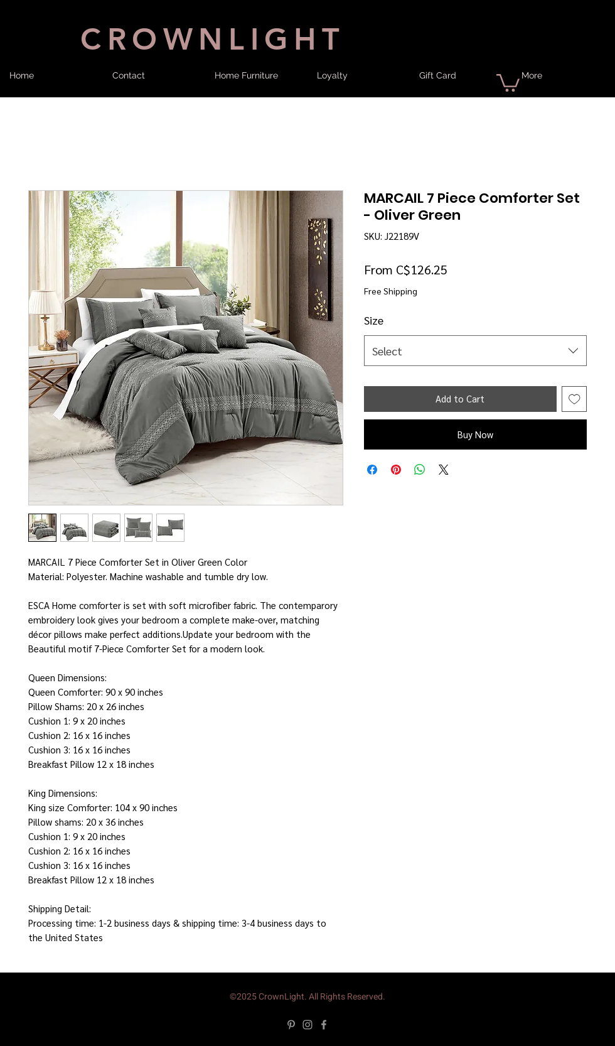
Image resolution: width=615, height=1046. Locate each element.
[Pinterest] (291, 1024)
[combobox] (475, 351)
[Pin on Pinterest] (396, 469)
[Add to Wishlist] (574, 399)
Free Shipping (390, 290)
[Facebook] (324, 1024)
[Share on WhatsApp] (419, 469)
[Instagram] (307, 1024)
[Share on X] (443, 469)
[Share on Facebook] (372, 469)
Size (373, 320)
